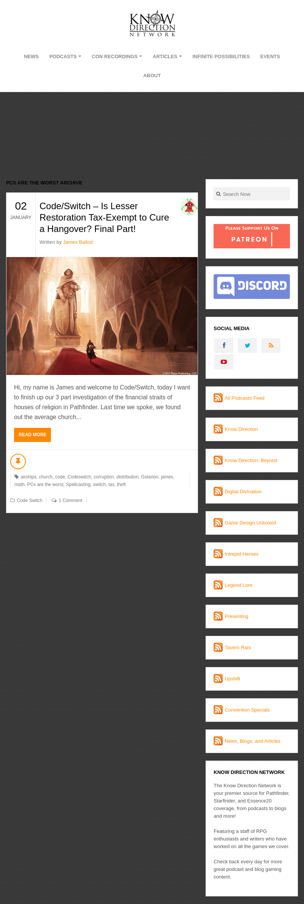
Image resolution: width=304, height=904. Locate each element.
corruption (104, 477)
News (31, 56)
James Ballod (78, 242)
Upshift (232, 679)
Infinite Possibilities (221, 56)
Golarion (149, 477)
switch (99, 484)
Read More (32, 434)
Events (270, 56)
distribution (128, 477)
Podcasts (63, 56)
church (45, 477)
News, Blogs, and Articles (252, 741)
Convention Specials (247, 710)
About (152, 75)
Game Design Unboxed (250, 523)
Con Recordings (115, 56)
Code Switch (29, 500)
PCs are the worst (45, 484)
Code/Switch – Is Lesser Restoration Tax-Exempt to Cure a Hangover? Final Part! (104, 217)
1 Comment (70, 500)
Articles (165, 56)
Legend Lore (238, 585)
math (19, 484)
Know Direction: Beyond (251, 460)
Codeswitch (79, 477)
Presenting (236, 616)
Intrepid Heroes (241, 554)
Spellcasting (78, 484)
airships (28, 477)
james (167, 477)
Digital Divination (243, 491)
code (60, 477)
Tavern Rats (238, 647)
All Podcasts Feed (244, 398)
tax (111, 484)
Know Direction (241, 429)
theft (121, 484)
